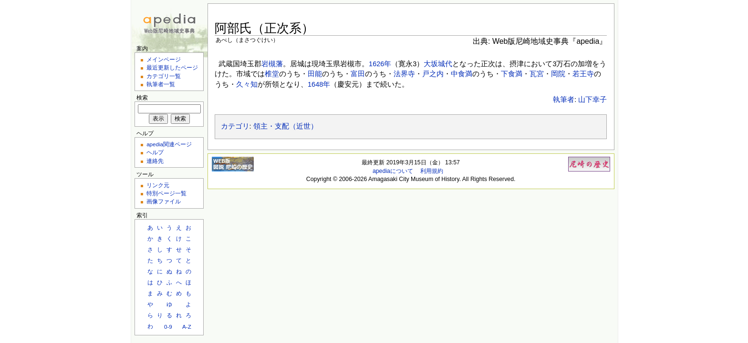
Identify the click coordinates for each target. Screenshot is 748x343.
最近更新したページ (172, 67)
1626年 (380, 64)
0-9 (168, 326)
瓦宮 (537, 74)
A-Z (186, 326)
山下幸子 (592, 99)
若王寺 (583, 74)
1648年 (319, 84)
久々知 (247, 84)
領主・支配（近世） (285, 126)
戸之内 (433, 74)
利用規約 (431, 171)
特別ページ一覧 (166, 193)
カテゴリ (235, 126)
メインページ (163, 59)
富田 (358, 74)
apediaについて (393, 171)
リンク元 (157, 185)
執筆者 (563, 99)
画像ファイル (163, 201)
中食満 (461, 74)
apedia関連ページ (169, 144)
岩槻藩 (272, 64)
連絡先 (155, 161)
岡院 (558, 74)
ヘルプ (155, 152)
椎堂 (272, 74)
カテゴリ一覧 (163, 76)
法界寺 (404, 74)
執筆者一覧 (160, 84)
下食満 (511, 74)
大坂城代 (438, 64)
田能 (315, 74)
